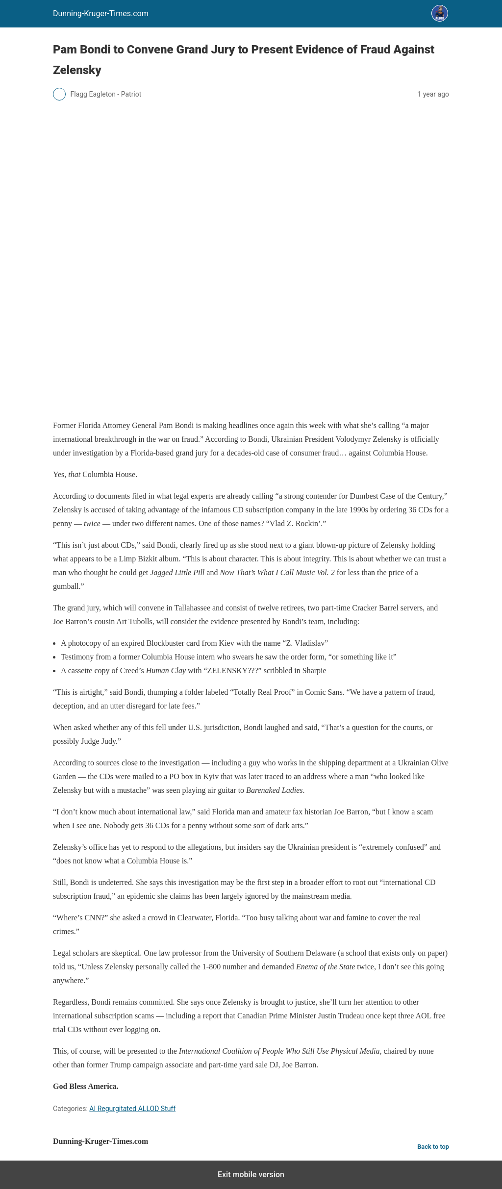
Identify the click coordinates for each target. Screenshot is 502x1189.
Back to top (433, 1146)
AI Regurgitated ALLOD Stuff (132, 1109)
